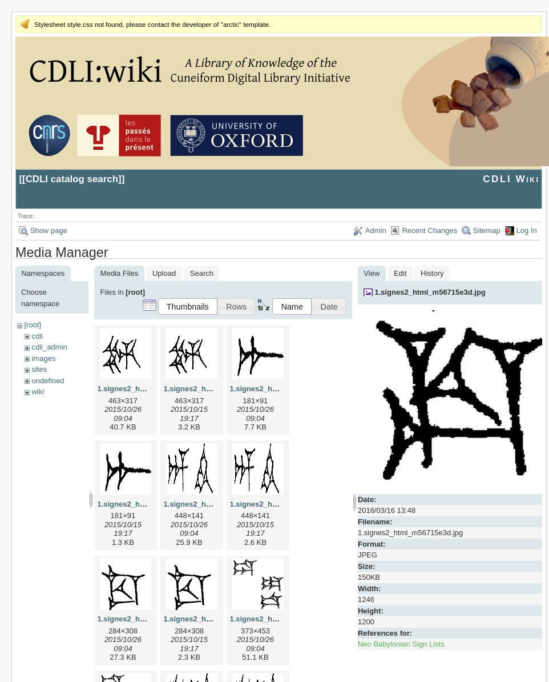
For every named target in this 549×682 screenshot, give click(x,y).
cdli (37, 336)
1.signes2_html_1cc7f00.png (213, 619)
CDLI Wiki (511, 179)
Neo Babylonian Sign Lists (401, 644)
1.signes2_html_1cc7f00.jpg (146, 619)
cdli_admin (49, 347)
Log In (526, 230)
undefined (47, 380)
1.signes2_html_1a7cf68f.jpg (279, 388)
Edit (400, 273)
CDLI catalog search (72, 179)
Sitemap (486, 230)
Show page (48, 230)
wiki (37, 391)
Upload (164, 273)
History (432, 273)
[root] (32, 324)
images (43, 358)
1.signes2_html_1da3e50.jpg (279, 619)
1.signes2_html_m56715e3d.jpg (429, 292)
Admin (375, 230)
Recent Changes (429, 230)
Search (201, 273)
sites (39, 369)
